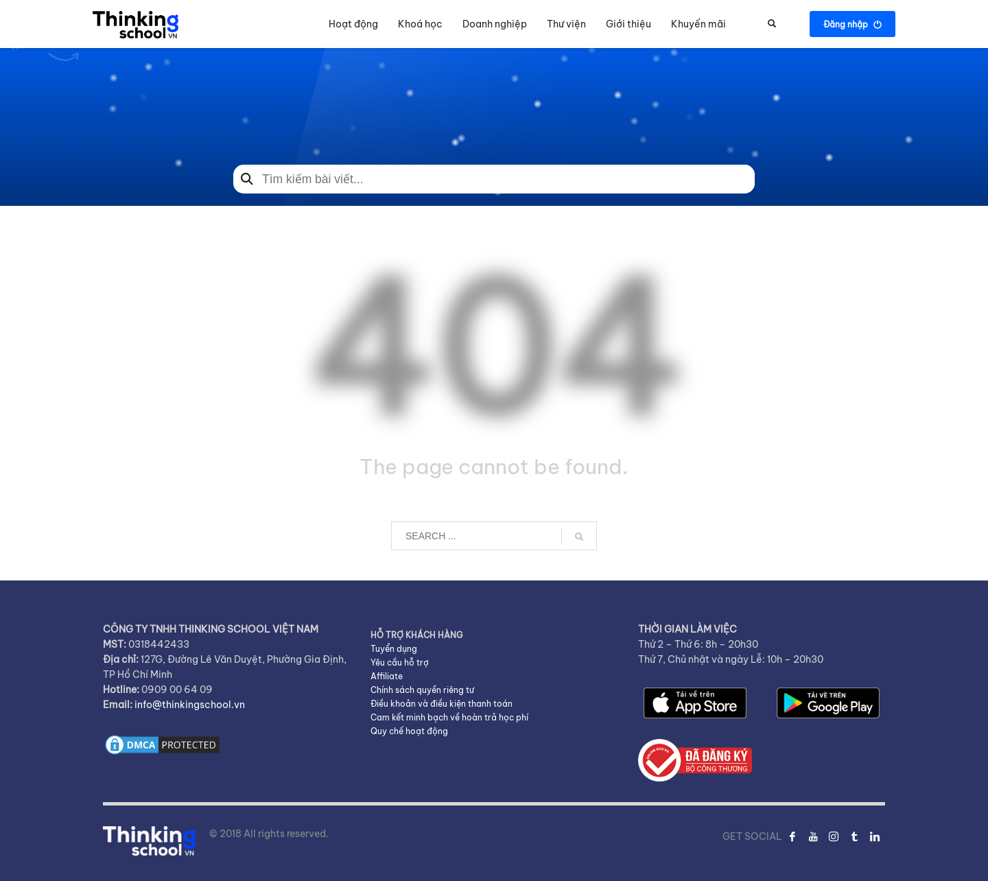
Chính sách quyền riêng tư (422, 690)
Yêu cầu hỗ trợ (399, 662)
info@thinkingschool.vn (189, 704)
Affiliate (386, 676)
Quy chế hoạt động (409, 731)
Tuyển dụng (393, 649)
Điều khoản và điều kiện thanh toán (441, 703)
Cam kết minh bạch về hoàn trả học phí (449, 717)
